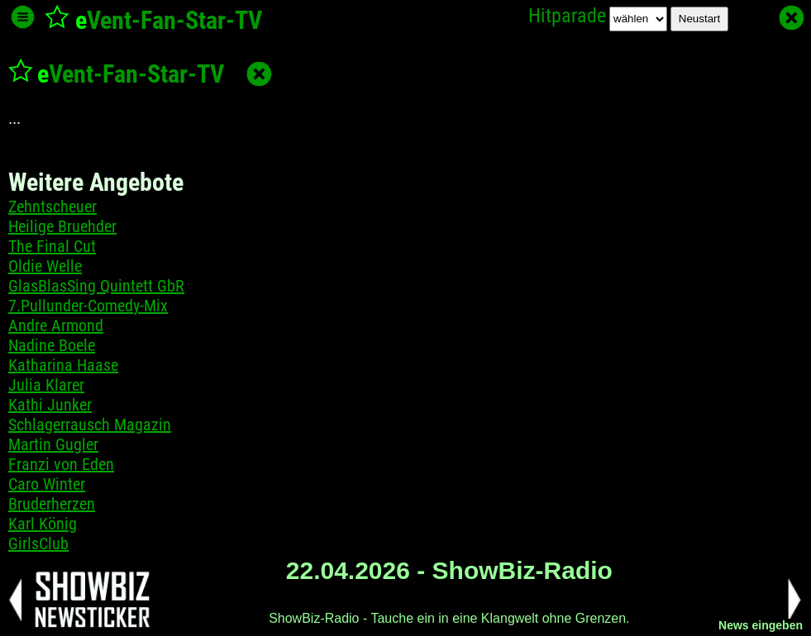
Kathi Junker (50, 405)
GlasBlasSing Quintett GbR (96, 286)
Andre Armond (55, 325)
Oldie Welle (45, 266)
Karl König (42, 524)
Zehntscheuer (52, 206)
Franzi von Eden (61, 464)
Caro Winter (46, 484)
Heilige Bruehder (62, 226)
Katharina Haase (63, 365)
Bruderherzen (51, 504)
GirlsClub (38, 543)
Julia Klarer (46, 385)
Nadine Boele (51, 345)
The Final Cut (52, 246)
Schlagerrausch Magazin (89, 424)
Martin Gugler (53, 444)
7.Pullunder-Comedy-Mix (88, 306)
